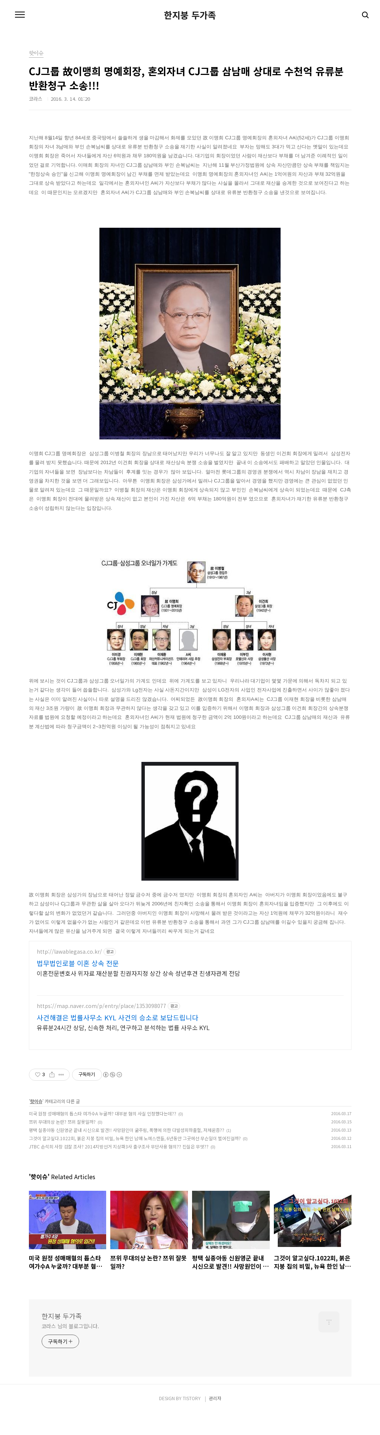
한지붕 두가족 (190, 14)
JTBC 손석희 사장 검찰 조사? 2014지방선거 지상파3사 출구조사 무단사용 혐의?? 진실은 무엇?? (119, 1168)
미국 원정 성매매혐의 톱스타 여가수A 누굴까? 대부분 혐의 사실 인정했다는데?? (102, 1135)
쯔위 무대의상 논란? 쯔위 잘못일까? (62, 1144)
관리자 (215, 1420)
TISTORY (192, 1420)
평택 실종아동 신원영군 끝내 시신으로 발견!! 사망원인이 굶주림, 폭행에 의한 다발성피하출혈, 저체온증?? (126, 1152)
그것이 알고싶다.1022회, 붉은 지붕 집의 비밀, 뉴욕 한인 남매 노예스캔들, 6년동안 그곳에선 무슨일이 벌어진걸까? (135, 1160)
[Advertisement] (190, 1006)
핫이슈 (36, 1123)
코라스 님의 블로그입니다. (70, 1348)
